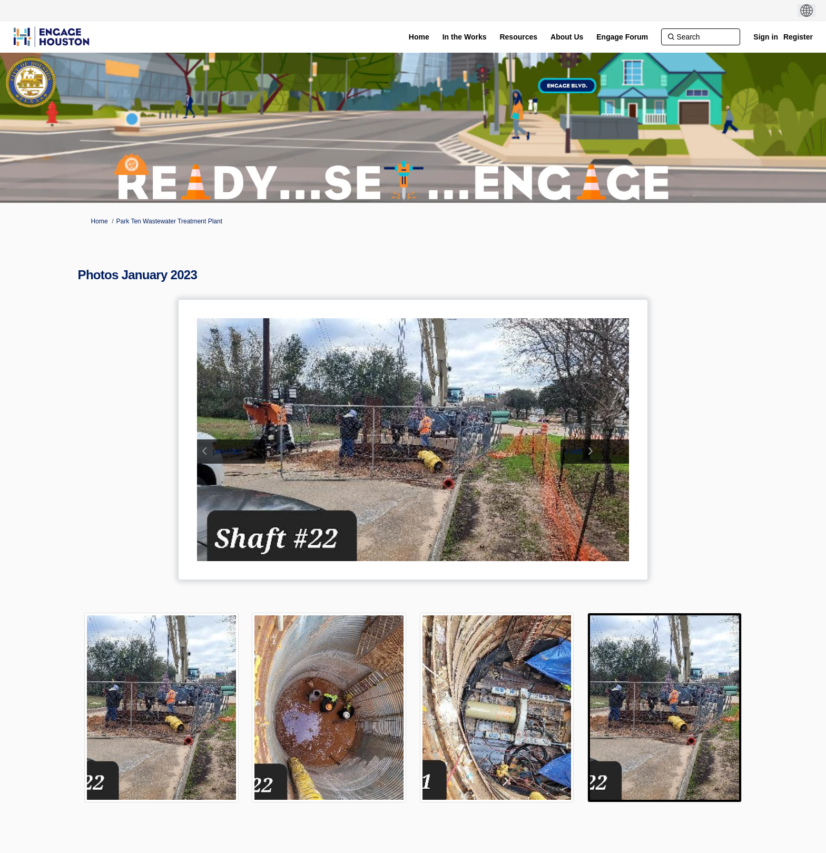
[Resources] (518, 37)
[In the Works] (464, 37)
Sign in (765, 37)
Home (99, 221)
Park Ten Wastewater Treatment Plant (169, 221)
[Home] (419, 37)
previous (228, 451)
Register (798, 37)
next (574, 451)
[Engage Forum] (622, 37)
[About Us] (567, 37)
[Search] (700, 36)
